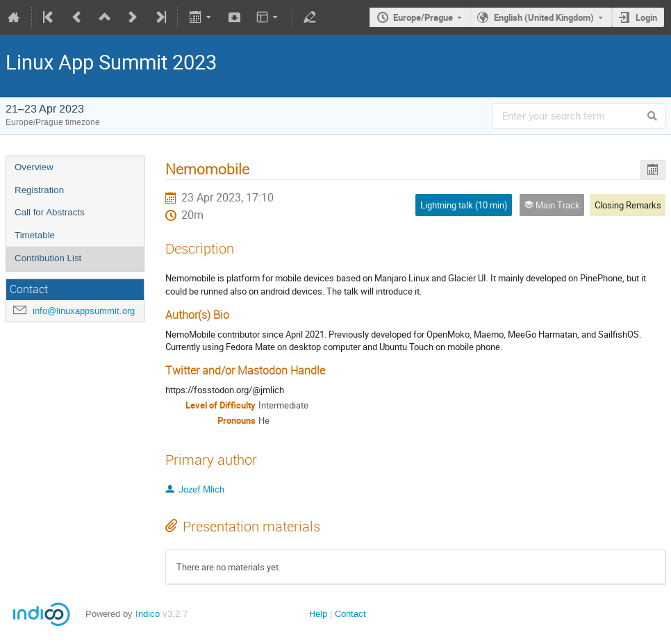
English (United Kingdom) (544, 17)
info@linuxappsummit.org (84, 311)
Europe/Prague (423, 17)
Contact (350, 614)
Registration (39, 190)
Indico (147, 614)
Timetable (35, 235)
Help (318, 614)
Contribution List (48, 258)
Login (646, 17)
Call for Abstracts (50, 212)
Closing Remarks (628, 205)
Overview (34, 167)
